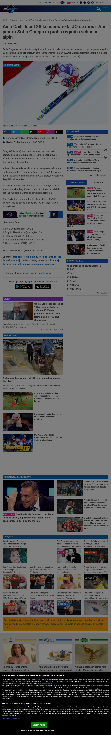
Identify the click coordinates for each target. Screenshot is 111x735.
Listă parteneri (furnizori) (11, 718)
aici (69, 692)
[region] (55, 703)
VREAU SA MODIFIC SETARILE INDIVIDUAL (38, 730)
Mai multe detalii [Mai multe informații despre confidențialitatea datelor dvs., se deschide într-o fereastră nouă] (46, 683)
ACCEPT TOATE (39, 725)
